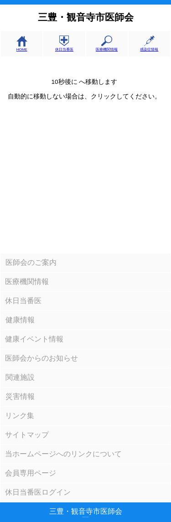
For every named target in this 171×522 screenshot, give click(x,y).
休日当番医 (64, 47)
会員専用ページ (30, 473)
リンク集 (19, 415)
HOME (21, 47)
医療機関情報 (107, 47)
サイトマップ (27, 435)
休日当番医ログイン (38, 492)
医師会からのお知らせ (41, 358)
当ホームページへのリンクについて (63, 454)
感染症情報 (149, 47)
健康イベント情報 (34, 339)
